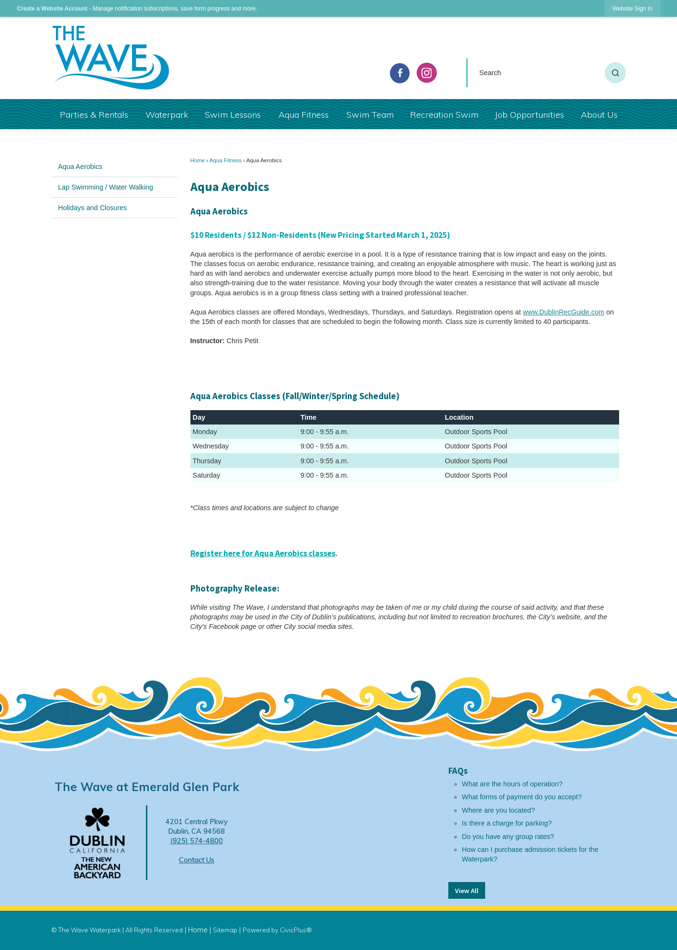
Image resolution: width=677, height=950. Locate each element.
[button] (615, 72)
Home (197, 160)
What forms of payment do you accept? (521, 797)
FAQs (458, 770)
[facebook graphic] (400, 73)
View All (466, 890)
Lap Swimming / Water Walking (105, 187)
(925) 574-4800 (196, 841)
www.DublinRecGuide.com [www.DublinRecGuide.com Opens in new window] (563, 312)
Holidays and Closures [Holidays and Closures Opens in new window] (92, 208)
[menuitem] (94, 114)
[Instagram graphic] (426, 73)
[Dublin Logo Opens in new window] (97, 842)
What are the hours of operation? (512, 784)
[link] (632, 8)
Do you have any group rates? (508, 836)
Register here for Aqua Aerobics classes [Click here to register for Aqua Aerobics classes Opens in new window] (262, 553)
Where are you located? (498, 810)
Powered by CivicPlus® (277, 930)
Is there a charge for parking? (507, 823)
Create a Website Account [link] (52, 8)
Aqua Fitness (226, 160)
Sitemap (225, 930)
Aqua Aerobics (80, 166)
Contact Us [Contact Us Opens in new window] (196, 860)
